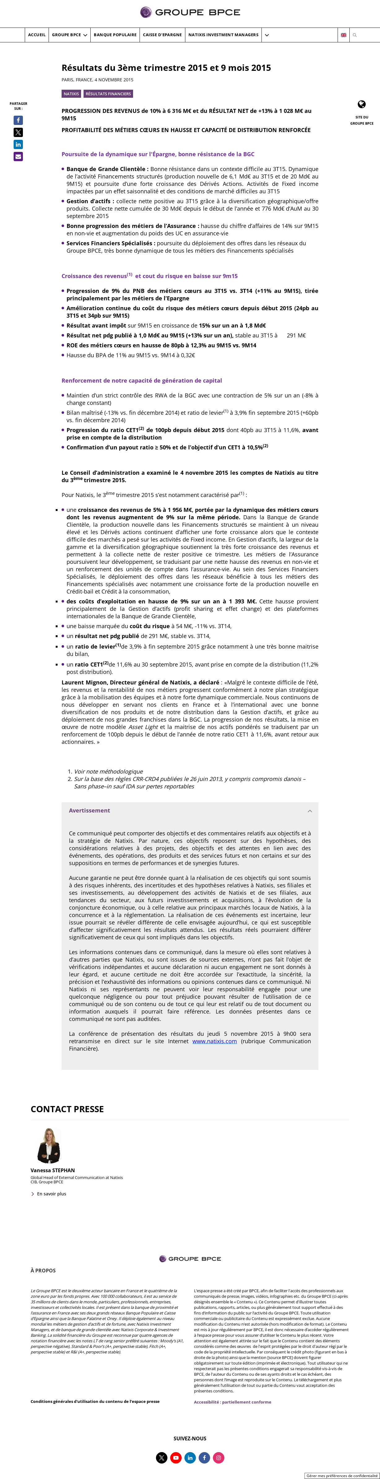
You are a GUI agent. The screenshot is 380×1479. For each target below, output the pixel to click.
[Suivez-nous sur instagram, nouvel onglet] (218, 1458)
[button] (267, 35)
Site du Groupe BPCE (362, 120)
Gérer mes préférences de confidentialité (342, 1475)
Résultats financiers (108, 93)
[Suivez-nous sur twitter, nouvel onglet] (161, 1458)
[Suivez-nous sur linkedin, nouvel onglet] (190, 1458)
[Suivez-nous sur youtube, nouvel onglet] (176, 1458)
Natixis (71, 93)
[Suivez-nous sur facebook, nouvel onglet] (204, 1458)
